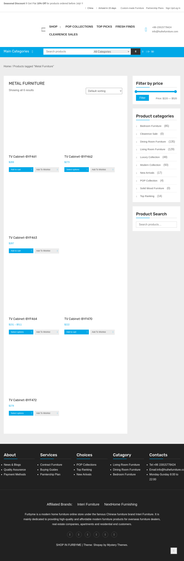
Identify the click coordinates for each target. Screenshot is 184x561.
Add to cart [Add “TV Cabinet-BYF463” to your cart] (16, 251)
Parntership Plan (50, 474)
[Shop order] (104, 91)
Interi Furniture (88, 504)
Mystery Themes (117, 544)
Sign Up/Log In (173, 8)
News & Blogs (12, 464)
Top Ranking (147, 196)
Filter (142, 97)
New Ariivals (84, 474)
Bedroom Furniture (150, 125)
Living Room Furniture (152, 149)
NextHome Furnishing (120, 504)
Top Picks (104, 26)
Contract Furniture (51, 464)
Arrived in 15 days (106, 8)
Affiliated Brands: (60, 504)
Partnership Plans (155, 8)
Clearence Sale (149, 133)
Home (7, 66)
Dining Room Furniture (153, 141)
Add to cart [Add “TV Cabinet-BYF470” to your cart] (71, 332)
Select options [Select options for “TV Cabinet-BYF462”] (72, 169)
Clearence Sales (63, 34)
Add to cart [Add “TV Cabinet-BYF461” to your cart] (16, 169)
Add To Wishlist (43, 169)
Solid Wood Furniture (152, 188)
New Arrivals (147, 172)
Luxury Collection (150, 157)
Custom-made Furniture (132, 8)
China (89, 8)
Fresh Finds (125, 26)
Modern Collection (150, 164)
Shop (53, 26)
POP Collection (148, 180)
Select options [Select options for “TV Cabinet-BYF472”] (17, 413)
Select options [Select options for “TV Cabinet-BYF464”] (17, 332)
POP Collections (79, 26)
